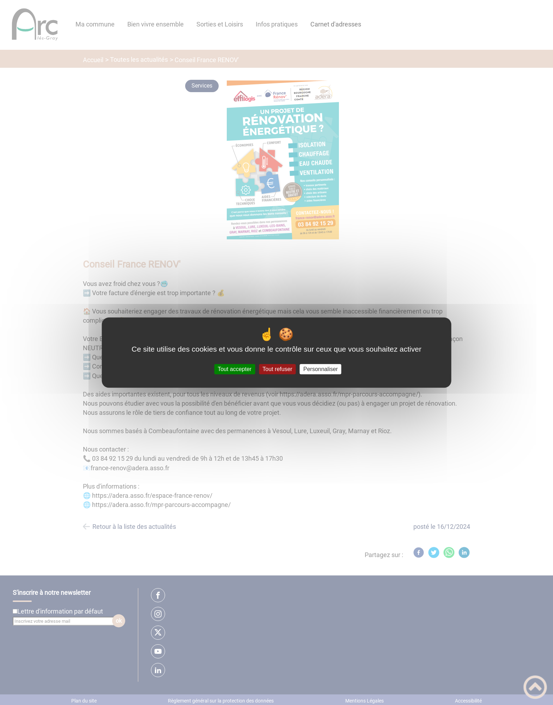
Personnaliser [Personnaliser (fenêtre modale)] (320, 369)
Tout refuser (277, 369)
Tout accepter (234, 369)
